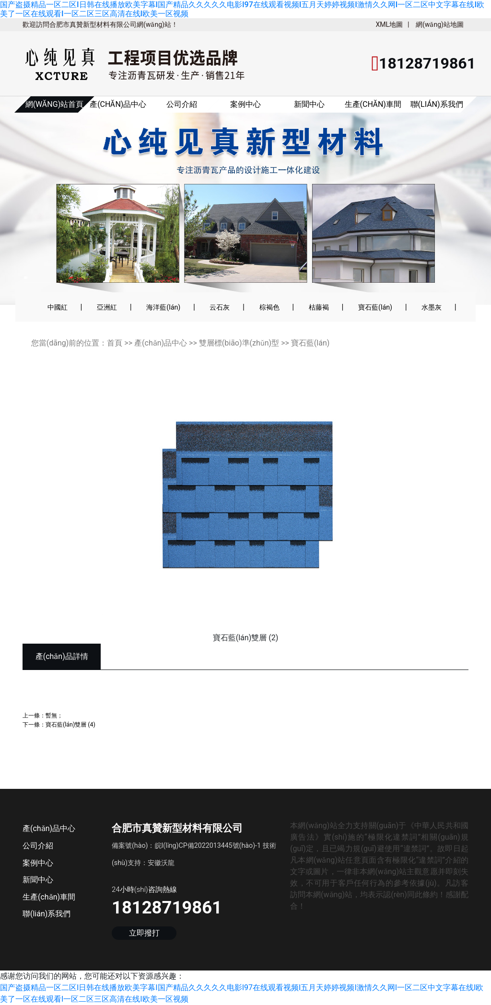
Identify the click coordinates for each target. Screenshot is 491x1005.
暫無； (54, 715)
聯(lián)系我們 (436, 104)
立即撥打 (144, 932)
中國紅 (57, 307)
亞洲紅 (107, 307)
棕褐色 (269, 307)
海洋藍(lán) (163, 307)
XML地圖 (389, 24)
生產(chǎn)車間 (373, 104)
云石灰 (220, 307)
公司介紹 (181, 104)
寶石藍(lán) (375, 307)
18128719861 (167, 907)
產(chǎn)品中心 (118, 104)
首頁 (114, 342)
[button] (34, 206)
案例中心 (245, 104)
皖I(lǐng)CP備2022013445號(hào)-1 (208, 845)
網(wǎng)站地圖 (440, 24)
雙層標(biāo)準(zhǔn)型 (239, 342)
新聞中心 (309, 104)
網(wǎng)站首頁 (54, 104)
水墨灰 (431, 307)
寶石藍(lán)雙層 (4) (70, 724)
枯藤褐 (319, 307)
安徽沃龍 (161, 862)
